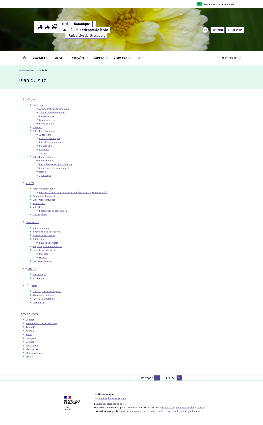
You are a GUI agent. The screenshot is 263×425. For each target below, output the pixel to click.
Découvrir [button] (41, 58)
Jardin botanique (26, 70)
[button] (138, 58)
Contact (217, 30)
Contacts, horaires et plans (112, 398)
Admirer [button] (101, 58)
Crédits (200, 407)
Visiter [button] (60, 58)
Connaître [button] (80, 58)
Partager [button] (147, 378)
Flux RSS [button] (170, 378)
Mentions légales (185, 407)
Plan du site (167, 407)
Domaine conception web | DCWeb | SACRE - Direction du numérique (155, 411)
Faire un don (234, 30)
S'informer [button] (122, 58)
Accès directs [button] (231, 58)
